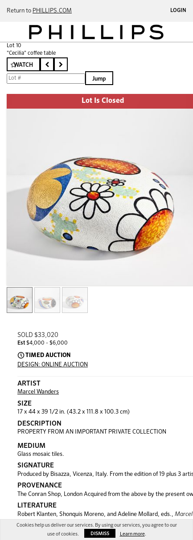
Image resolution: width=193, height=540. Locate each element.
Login (178, 10)
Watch (23, 65)
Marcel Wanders (38, 392)
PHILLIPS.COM (52, 11)
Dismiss (99, 533)
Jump (99, 79)
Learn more (132, 534)
